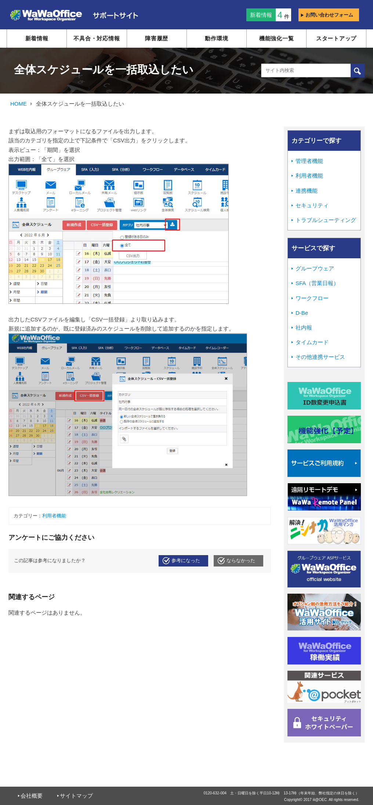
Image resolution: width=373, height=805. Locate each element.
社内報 (304, 327)
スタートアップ (336, 38)
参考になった (185, 560)
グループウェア (315, 268)
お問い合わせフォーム (326, 15)
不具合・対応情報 (96, 38)
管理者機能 (309, 161)
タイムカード (312, 342)
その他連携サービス (320, 357)
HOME (18, 104)
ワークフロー (312, 298)
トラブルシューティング (326, 220)
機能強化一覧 (276, 38)
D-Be (302, 313)
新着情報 (36, 38)
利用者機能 (54, 515)
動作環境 (216, 38)
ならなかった (241, 560)
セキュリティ (312, 205)
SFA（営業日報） (317, 283)
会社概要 (32, 796)
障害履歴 (156, 38)
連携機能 (307, 190)
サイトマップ (76, 796)
